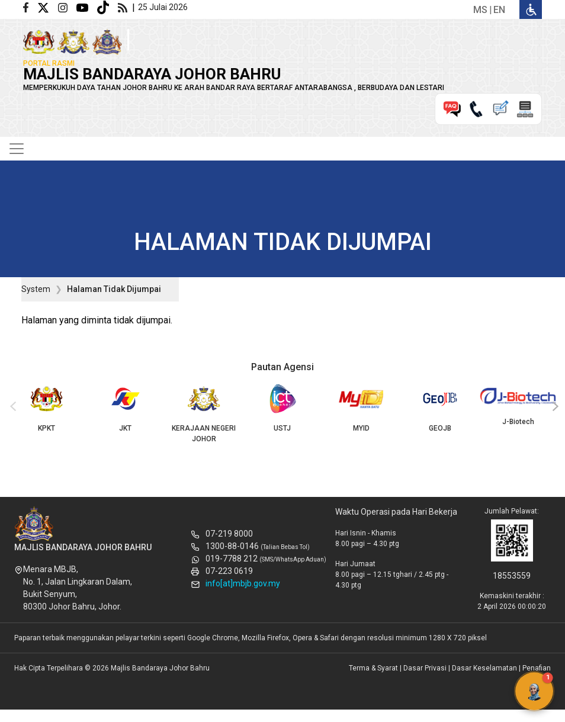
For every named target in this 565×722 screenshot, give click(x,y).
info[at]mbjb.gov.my (243, 583)
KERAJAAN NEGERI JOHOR (204, 413)
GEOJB (439, 408)
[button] (534, 691)
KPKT (46, 408)
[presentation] (11, 407)
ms (480, 9)
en (499, 9)
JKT (125, 408)
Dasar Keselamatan (484, 668)
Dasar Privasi (425, 668)
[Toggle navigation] (16, 149)
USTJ (282, 408)
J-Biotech (518, 404)
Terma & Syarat (373, 668)
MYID (361, 408)
